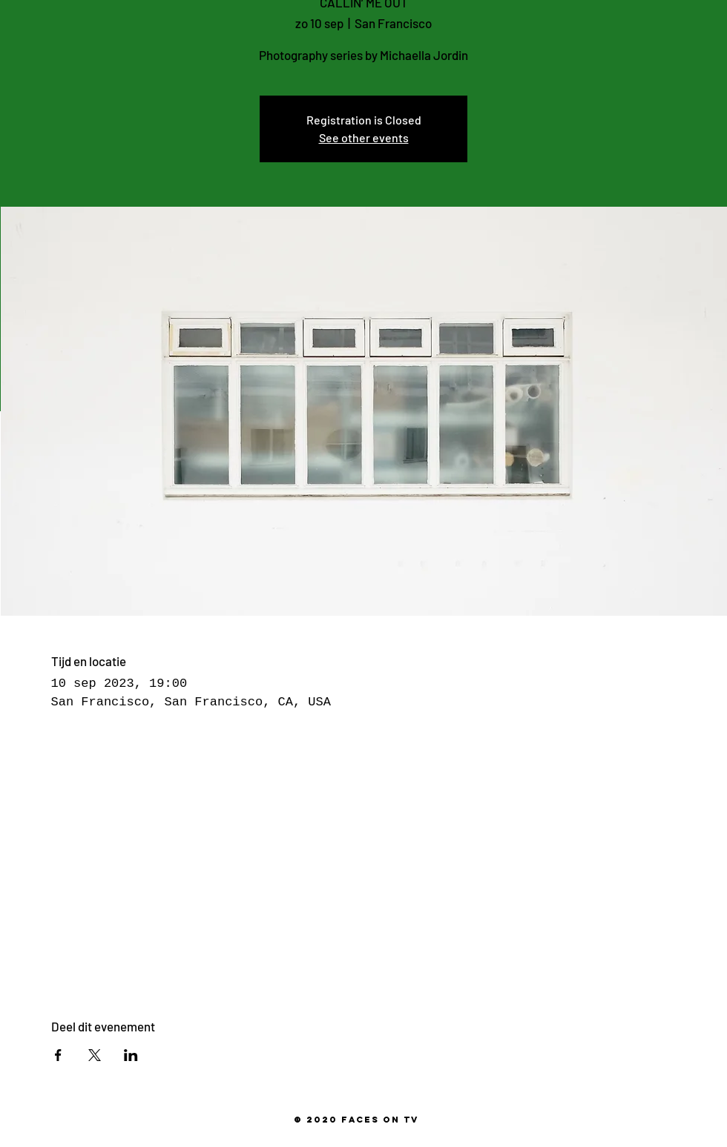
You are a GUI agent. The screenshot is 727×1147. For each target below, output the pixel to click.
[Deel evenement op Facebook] (58, 1055)
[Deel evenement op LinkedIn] (131, 1055)
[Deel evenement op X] (95, 1055)
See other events (364, 137)
